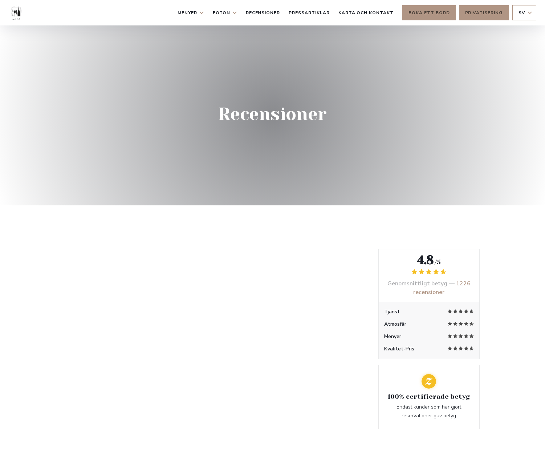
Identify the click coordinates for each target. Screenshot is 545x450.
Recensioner (263, 13)
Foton (225, 13)
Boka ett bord (429, 13)
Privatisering (484, 13)
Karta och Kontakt (366, 13)
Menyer (191, 13)
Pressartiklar (309, 13)
